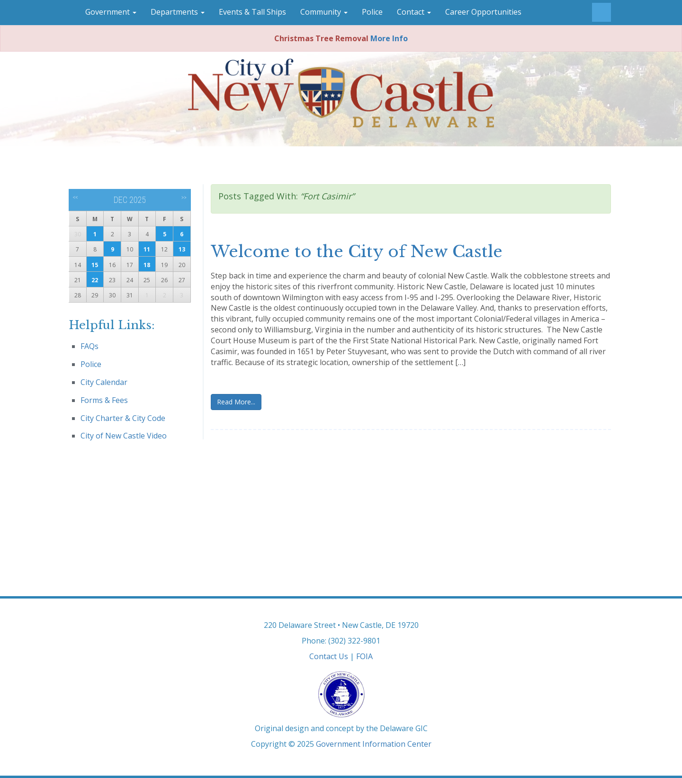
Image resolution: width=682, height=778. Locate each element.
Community (324, 12)
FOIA (364, 656)
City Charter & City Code (123, 418)
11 (147, 249)
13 (182, 249)
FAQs (90, 346)
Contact (414, 12)
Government (110, 12)
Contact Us (328, 656)
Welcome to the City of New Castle (357, 251)
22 (94, 280)
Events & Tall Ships (252, 12)
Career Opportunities (483, 12)
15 (94, 265)
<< (75, 197)
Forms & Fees (104, 400)
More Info (389, 38)
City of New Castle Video (124, 435)
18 (147, 265)
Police (372, 12)
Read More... (236, 401)
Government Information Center (373, 744)
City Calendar (104, 382)
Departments (178, 12)
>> (184, 197)
